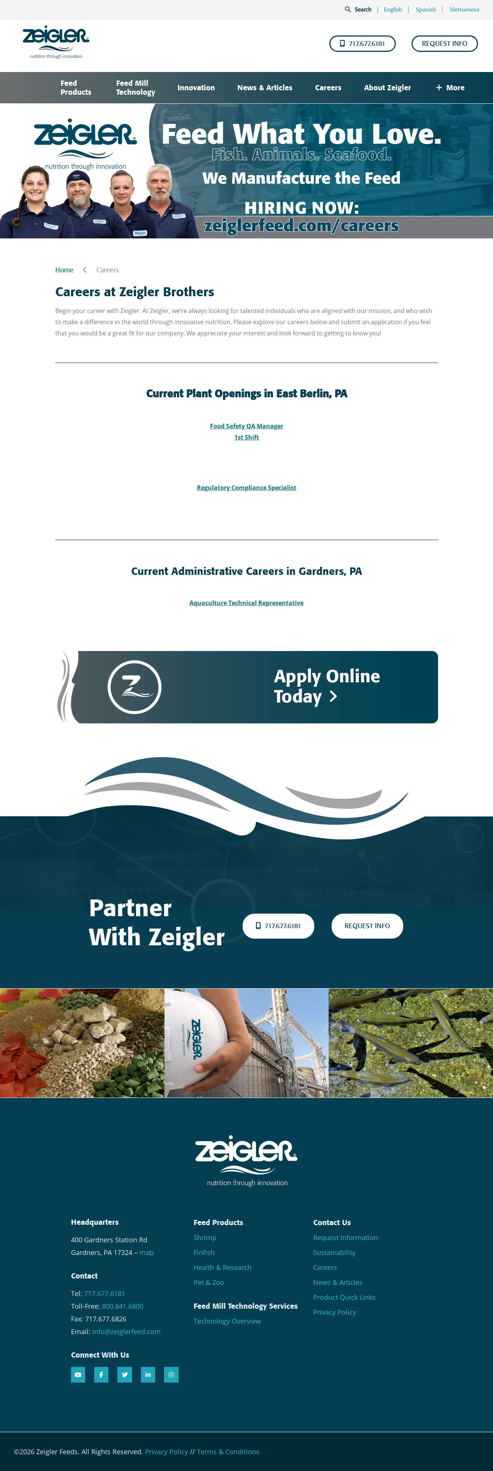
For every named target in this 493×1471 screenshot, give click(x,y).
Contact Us (332, 1222)
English (393, 9)
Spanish (426, 9)
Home (64, 270)
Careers (328, 87)
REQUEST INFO (445, 44)
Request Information (345, 1237)
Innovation (196, 87)
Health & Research (223, 1267)
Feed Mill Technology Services (246, 1306)
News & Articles (265, 87)
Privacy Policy (334, 1312)
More (450, 87)
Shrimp (205, 1237)
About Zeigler (387, 87)
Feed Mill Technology (135, 88)
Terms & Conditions (228, 1451)
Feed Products (76, 88)
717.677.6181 (362, 44)
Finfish (204, 1252)
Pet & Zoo (209, 1282)
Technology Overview (227, 1321)
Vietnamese (465, 9)
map (146, 1252)
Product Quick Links (344, 1297)
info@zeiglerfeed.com (126, 1331)
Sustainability (334, 1252)
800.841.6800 (122, 1306)
